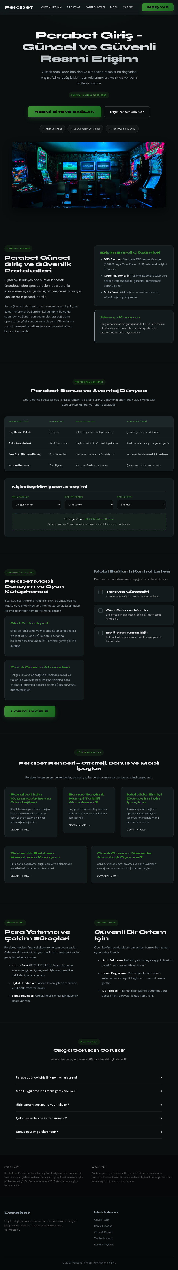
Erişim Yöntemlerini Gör (127, 112)
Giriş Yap (158, 7)
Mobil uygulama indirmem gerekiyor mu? (89, 1091)
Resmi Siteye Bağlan (65, 112)
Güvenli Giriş (101, 1219)
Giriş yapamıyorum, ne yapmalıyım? (89, 1104)
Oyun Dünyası (95, 7)
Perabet (18, 7)
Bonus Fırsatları (103, 1225)
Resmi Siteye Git (104, 1244)
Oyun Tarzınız (20, 497)
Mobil (114, 7)
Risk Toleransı (74, 497)
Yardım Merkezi (103, 1238)
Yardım (128, 7)
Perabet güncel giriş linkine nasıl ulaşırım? (89, 1077)
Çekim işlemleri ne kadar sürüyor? (89, 1118)
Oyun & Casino (103, 1232)
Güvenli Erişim (51, 7)
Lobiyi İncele (30, 711)
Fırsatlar (74, 7)
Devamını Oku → (21, 829)
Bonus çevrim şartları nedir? (89, 1131)
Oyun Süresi (124, 497)
